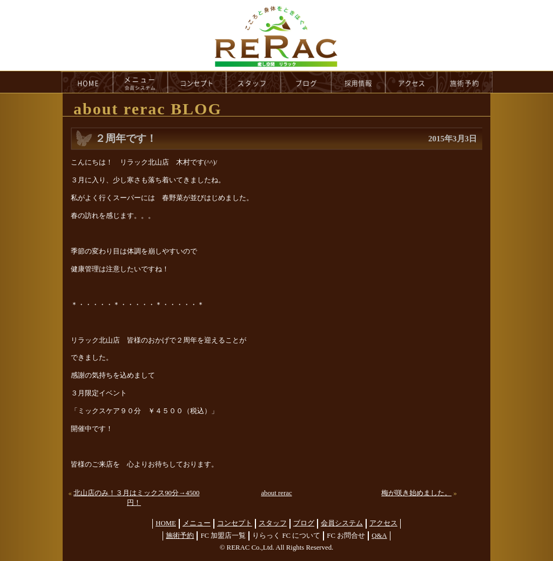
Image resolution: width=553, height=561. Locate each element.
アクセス (383, 523)
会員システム (342, 523)
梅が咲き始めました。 (416, 493)
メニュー (197, 523)
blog (306, 82)
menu (140, 82)
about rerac (276, 493)
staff (253, 82)
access (411, 82)
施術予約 (180, 535)
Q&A (379, 535)
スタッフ (273, 523)
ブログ (303, 523)
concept (197, 82)
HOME (86, 82)
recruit (359, 82)
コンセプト (234, 523)
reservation (465, 82)
